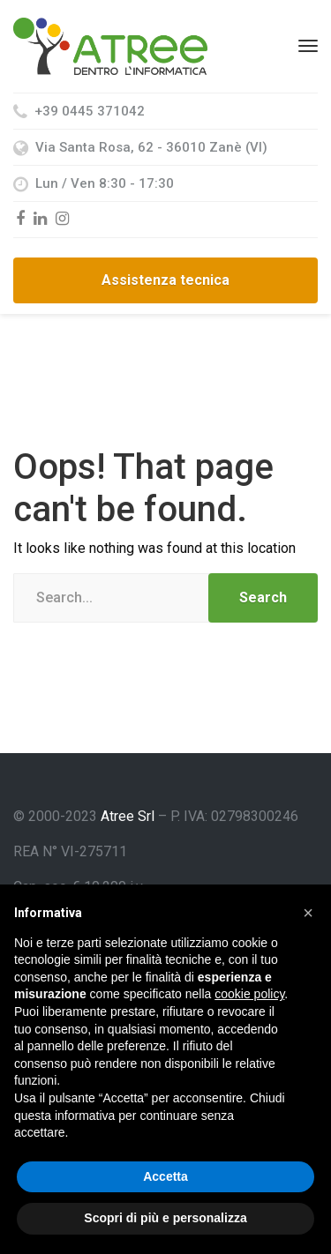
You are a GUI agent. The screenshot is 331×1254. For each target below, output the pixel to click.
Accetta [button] (165, 1176)
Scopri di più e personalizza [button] (165, 1218)
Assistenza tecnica (165, 280)
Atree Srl (127, 816)
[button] (308, 913)
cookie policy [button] (249, 994)
